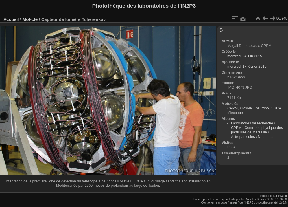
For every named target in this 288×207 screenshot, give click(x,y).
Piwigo (282, 195)
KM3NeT (247, 108)
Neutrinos (265, 137)
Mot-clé (30, 19)
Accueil (11, 19)
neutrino (262, 108)
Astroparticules (243, 137)
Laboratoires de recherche (252, 123)
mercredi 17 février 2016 (247, 66)
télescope (235, 113)
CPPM (232, 108)
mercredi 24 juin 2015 (244, 56)
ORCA (276, 108)
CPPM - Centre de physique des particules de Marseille (257, 129)
